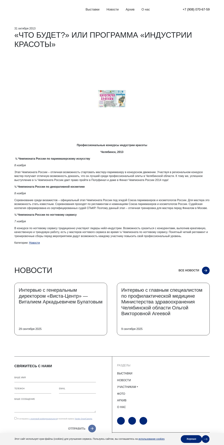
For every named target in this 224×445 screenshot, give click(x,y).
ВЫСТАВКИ (124, 373)
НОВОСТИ (124, 380)
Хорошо (191, 438)
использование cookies (151, 438)
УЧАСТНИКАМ (126, 386)
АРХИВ (121, 400)
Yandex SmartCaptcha (83, 419)
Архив (130, 9)
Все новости (188, 270)
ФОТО (121, 393)
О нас (146, 9)
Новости (112, 9)
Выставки (93, 9)
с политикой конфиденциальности (43, 419)
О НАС (121, 407)
